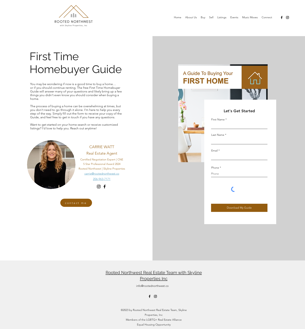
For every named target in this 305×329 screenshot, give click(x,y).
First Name (218, 119)
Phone (215, 167)
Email (214, 150)
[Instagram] (287, 17)
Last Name (217, 134)
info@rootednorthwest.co (152, 286)
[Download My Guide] (239, 208)
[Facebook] (282, 17)
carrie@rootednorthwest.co (101, 173)
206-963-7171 (101, 179)
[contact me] (76, 203)
